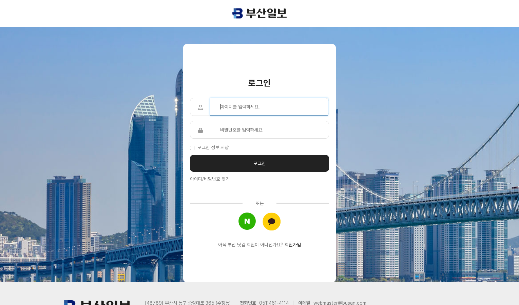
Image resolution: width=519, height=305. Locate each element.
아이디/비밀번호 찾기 (210, 179)
